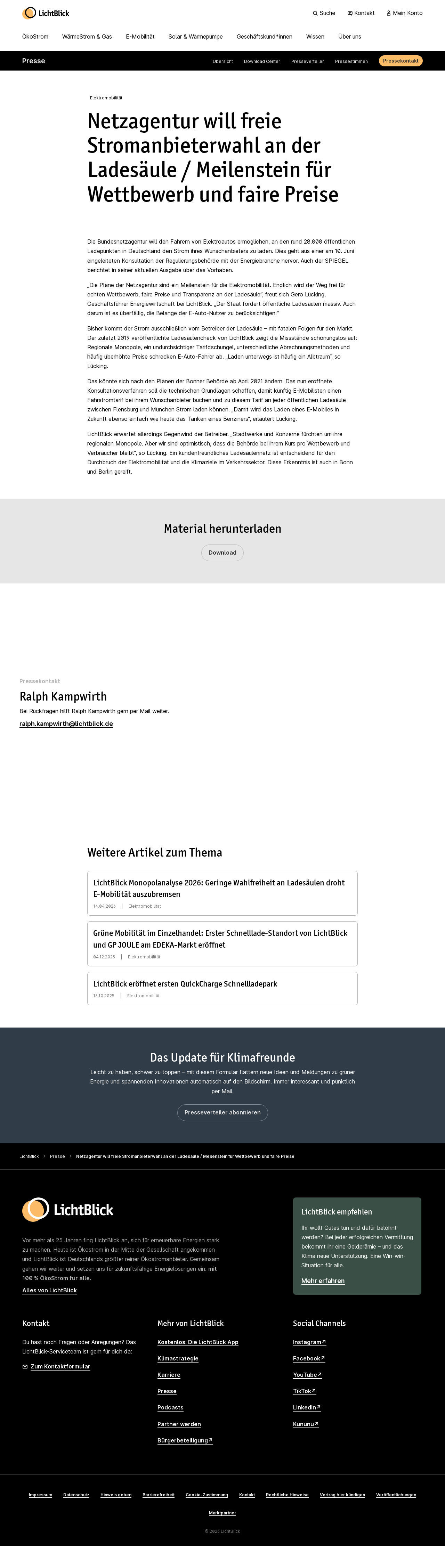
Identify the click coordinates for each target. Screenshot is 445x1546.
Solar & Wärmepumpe (196, 36)
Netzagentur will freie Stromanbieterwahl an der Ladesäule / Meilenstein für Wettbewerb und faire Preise (185, 1156)
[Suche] (325, 13)
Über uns (349, 36)
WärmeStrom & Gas (87, 36)
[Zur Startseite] (45, 13)
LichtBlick (29, 1156)
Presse (57, 1156)
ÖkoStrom (35, 36)
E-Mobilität (140, 36)
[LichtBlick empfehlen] (357, 1246)
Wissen (315, 36)
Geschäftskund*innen (264, 36)
